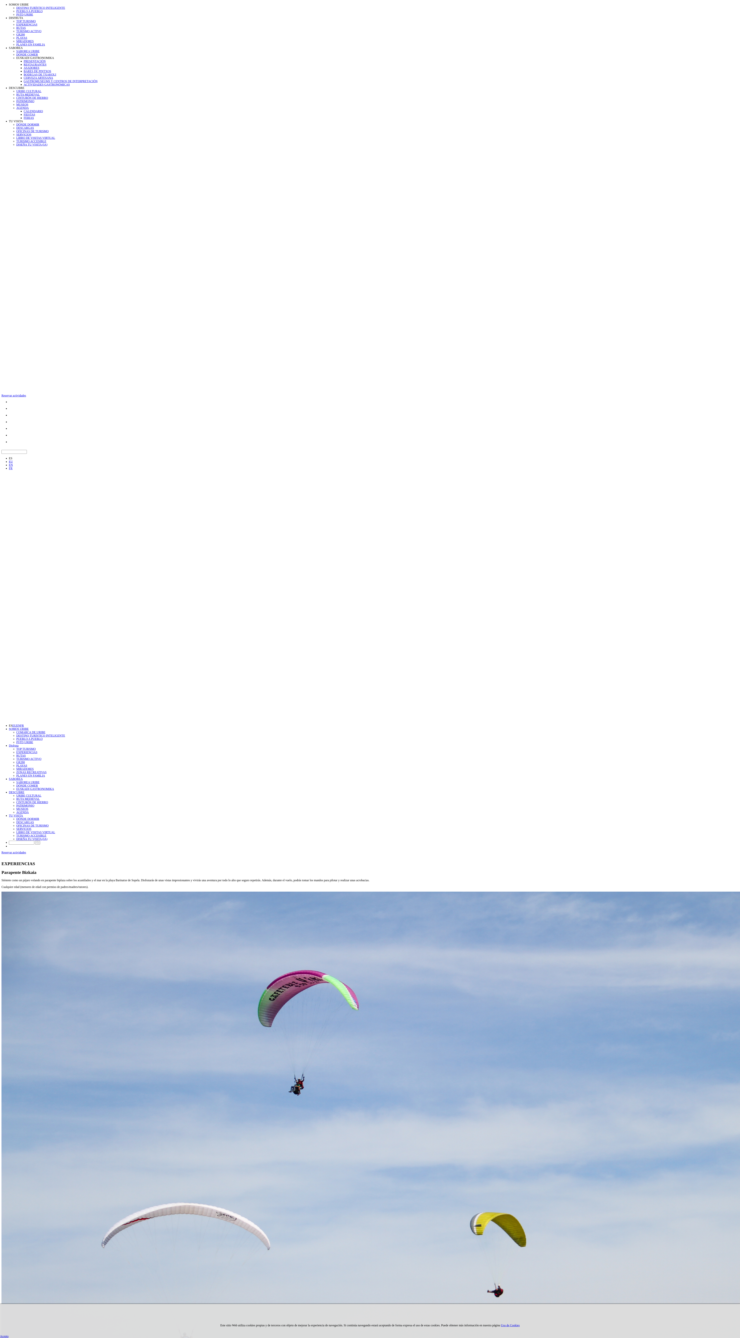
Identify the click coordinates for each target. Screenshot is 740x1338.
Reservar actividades (13, 395)
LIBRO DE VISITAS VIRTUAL (35, 137)
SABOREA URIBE (28, 51)
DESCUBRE (16, 87)
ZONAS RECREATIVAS (31, 772)
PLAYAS (21, 37)
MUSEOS (22, 104)
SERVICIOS (23, 134)
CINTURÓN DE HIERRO (32, 97)
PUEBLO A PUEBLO (29, 11)
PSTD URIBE (24, 14)
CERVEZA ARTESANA (38, 77)
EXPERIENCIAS (26, 24)
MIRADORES (25, 41)
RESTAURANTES (35, 64)
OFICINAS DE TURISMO (32, 131)
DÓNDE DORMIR (27, 124)
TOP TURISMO (26, 21)
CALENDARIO (33, 111)
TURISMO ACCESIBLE (31, 141)
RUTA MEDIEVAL (28, 94)
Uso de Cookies (510, 1325)
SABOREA (16, 47)
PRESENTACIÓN (35, 61)
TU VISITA (16, 121)
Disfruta (13, 745)
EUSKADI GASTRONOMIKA (35, 57)
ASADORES (31, 67)
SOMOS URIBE (19, 4)
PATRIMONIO (25, 101)
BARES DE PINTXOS (37, 71)
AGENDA (22, 107)
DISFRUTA (16, 17)
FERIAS (29, 117)
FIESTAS (29, 114)
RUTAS (21, 27)
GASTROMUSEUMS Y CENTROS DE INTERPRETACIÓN (60, 81)
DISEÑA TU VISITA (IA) (31, 144)
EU (11, 461)
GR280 (20, 34)
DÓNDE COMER (27, 54)
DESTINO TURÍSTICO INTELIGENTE (40, 7)
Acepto (4, 1336)
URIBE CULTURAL (28, 91)
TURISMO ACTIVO (28, 31)
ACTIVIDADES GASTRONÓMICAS (47, 84)
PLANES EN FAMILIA (30, 44)
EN (11, 465)
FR (11, 468)
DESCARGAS (25, 127)
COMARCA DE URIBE (30, 732)
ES (10, 458)
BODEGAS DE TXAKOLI (40, 74)
